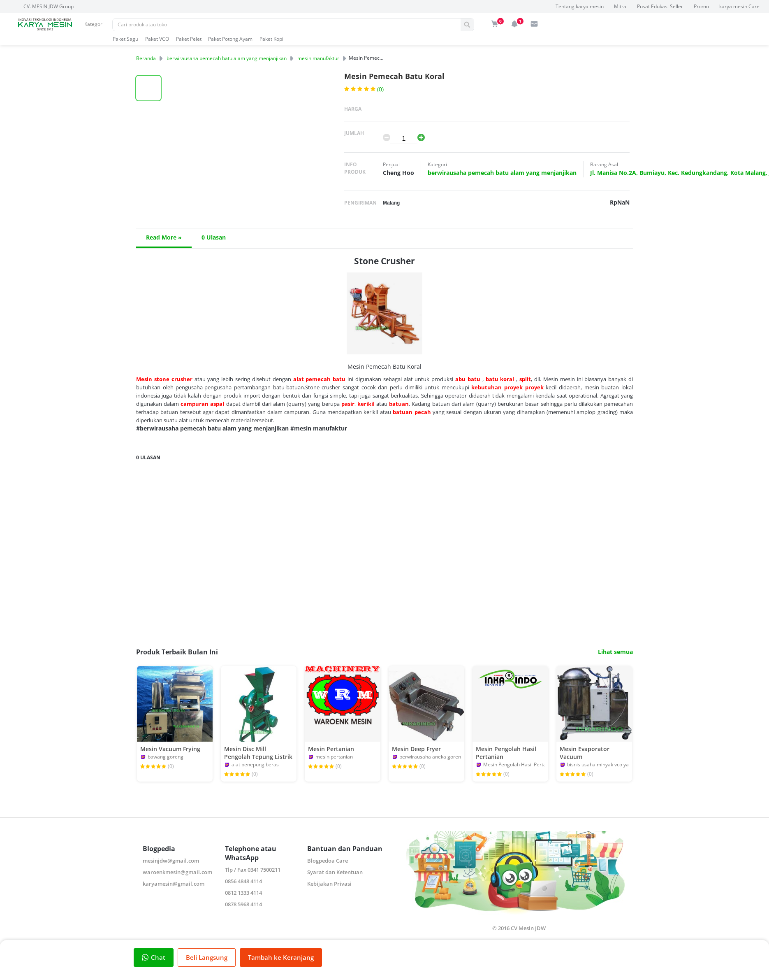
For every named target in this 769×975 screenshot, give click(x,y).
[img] (495, 24)
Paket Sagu (125, 38)
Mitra (620, 6)
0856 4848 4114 (243, 881)
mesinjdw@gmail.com (171, 860)
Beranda (146, 58)
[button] (148, 88)
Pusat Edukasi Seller (660, 6)
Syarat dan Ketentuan (335, 872)
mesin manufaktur (318, 58)
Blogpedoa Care (327, 860)
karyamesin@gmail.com (173, 883)
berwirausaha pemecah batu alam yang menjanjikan (227, 58)
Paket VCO (157, 38)
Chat (153, 957)
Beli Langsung (206, 957)
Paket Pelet (189, 38)
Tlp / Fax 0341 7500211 (252, 869)
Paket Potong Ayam (230, 38)
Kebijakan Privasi (329, 883)
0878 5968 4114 (243, 904)
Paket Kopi (271, 38)
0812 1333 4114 (243, 892)
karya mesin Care (739, 6)
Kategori (94, 24)
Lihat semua (615, 652)
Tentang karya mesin (580, 6)
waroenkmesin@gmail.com (177, 872)
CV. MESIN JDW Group (48, 6)
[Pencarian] (287, 25)
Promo (701, 6)
